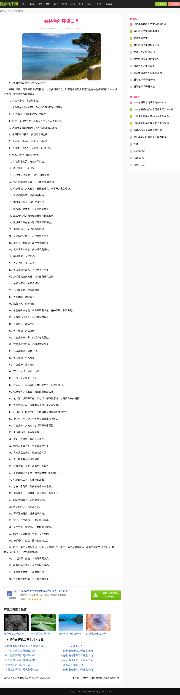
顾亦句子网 (87, 691)
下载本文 (79, 28)
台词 (48, 4)
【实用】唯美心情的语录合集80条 (151, 116)
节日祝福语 (139, 151)
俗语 (89, 4)
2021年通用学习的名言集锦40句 (150, 102)
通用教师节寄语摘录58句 (146, 45)
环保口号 (19, 11)
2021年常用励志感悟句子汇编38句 (151, 123)
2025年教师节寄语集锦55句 (148, 72)
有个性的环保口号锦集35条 (78, 660)
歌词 (64, 4)
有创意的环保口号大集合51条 (21, 669)
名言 (32, 4)
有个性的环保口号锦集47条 (20, 660)
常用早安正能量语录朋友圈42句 (150, 137)
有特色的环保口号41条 (17, 665)
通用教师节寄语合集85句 (146, 59)
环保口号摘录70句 (73, 665)
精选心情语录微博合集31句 (148, 130)
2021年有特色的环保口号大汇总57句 (100, 677)
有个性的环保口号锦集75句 (78, 669)
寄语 (81, 4)
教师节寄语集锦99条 (144, 66)
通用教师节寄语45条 (144, 86)
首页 (2, 11)
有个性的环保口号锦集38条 (20, 650)
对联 (72, 4)
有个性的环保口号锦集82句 (78, 655)
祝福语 (108, 4)
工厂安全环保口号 (73, 646)
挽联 (136, 144)
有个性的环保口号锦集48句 (78, 650)
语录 (40, 4)
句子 (23, 4)
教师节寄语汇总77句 (144, 52)
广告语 (98, 4)
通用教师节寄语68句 (144, 79)
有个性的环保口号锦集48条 (20, 655)
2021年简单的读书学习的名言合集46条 (154, 109)
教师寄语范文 (141, 38)
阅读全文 (69, 28)
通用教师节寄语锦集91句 (146, 31)
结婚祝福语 (139, 158)
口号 (56, 4)
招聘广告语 (139, 165)
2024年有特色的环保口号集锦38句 (24, 646)
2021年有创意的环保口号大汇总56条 (31, 677)
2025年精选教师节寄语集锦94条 (150, 24)
